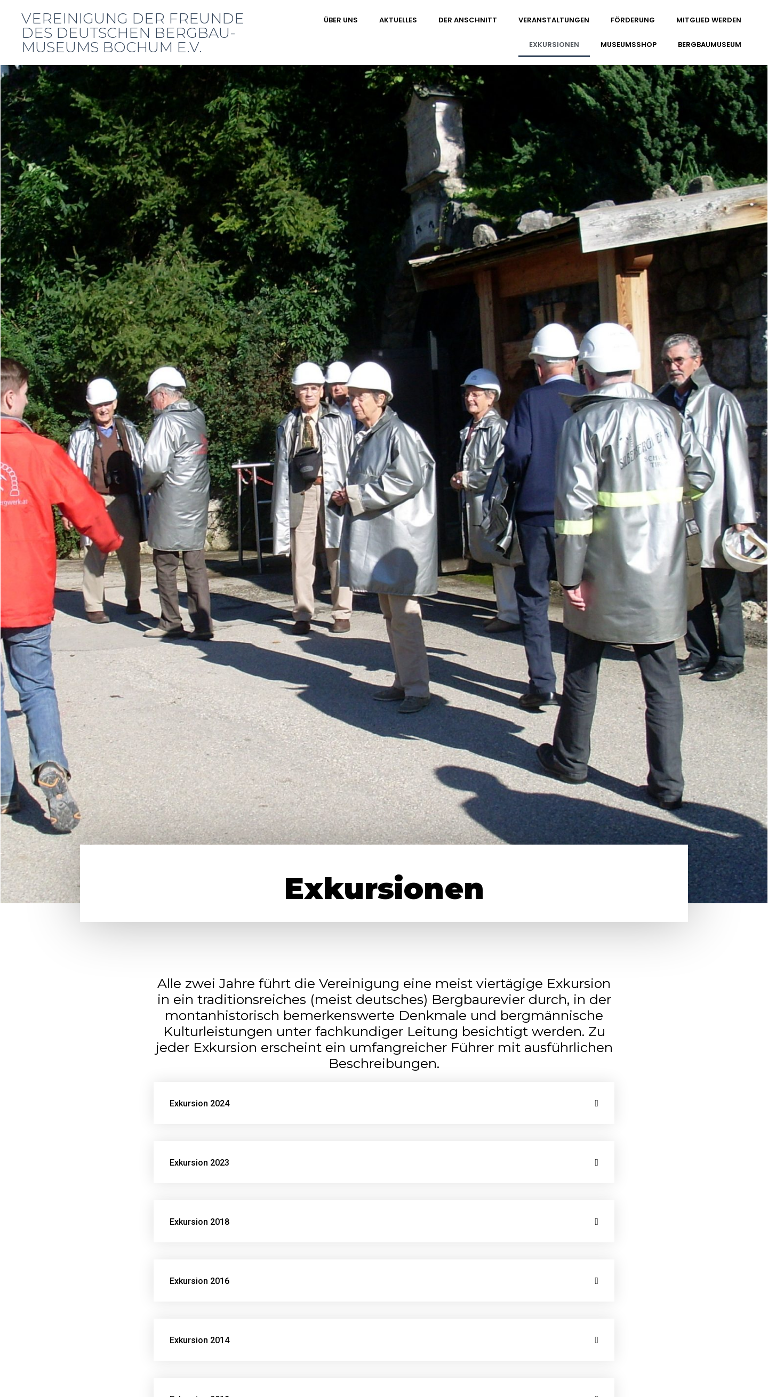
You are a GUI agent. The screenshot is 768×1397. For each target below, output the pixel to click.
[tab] (384, 1103)
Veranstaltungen (553, 20)
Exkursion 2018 (199, 1222)
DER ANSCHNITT (467, 20)
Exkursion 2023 (199, 1163)
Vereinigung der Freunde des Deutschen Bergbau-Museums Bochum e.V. (132, 33)
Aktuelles (398, 20)
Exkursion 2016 (199, 1281)
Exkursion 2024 (199, 1103)
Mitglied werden (708, 20)
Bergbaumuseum (709, 44)
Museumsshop (629, 44)
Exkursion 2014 (199, 1340)
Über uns (341, 20)
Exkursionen (554, 44)
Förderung (633, 20)
